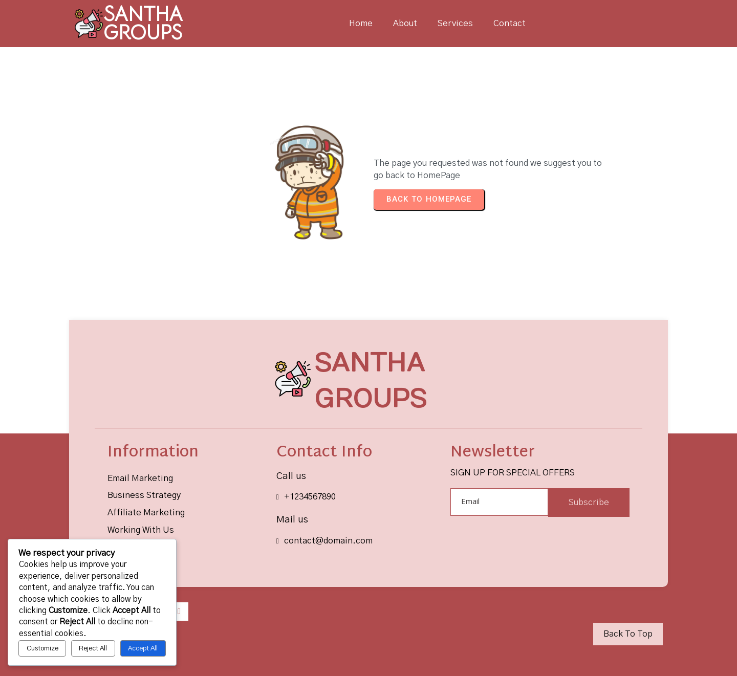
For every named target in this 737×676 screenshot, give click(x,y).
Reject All (93, 648)
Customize (42, 648)
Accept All (143, 648)
